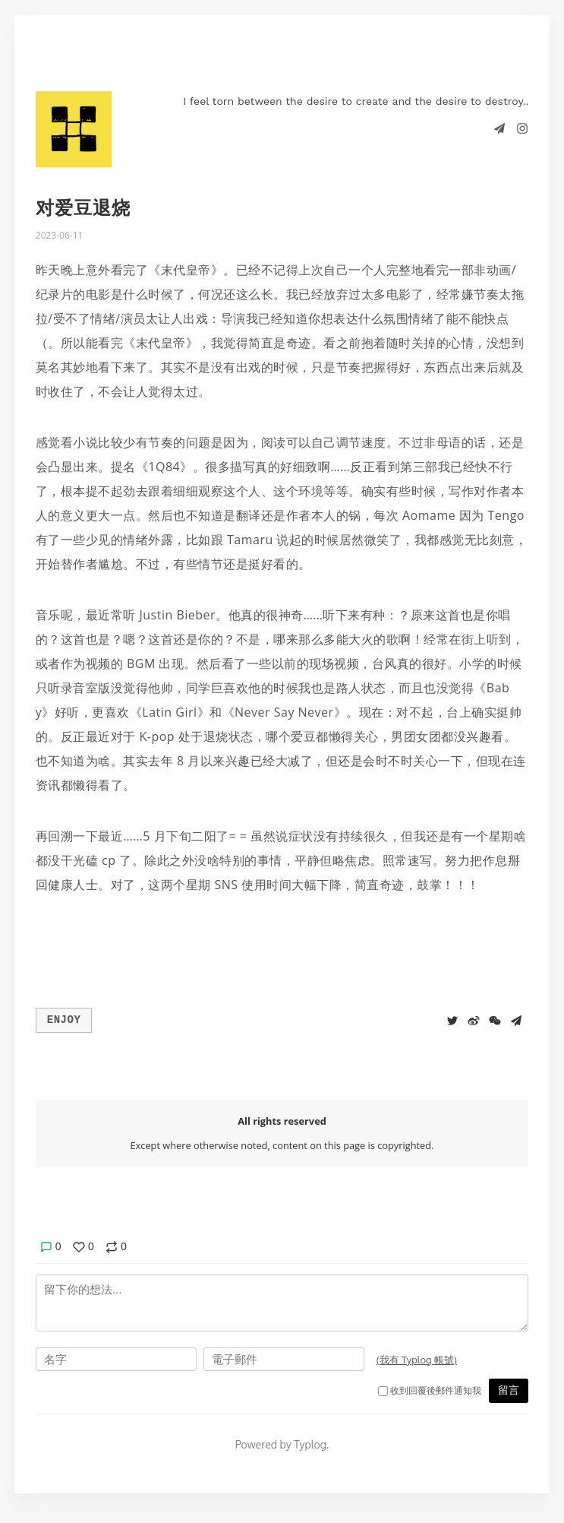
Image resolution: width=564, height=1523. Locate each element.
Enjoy (64, 1019)
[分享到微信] (495, 1019)
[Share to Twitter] (452, 1019)
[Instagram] (522, 127)
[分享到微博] (474, 1019)
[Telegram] (501, 127)
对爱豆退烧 (83, 207)
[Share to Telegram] (516, 1019)
